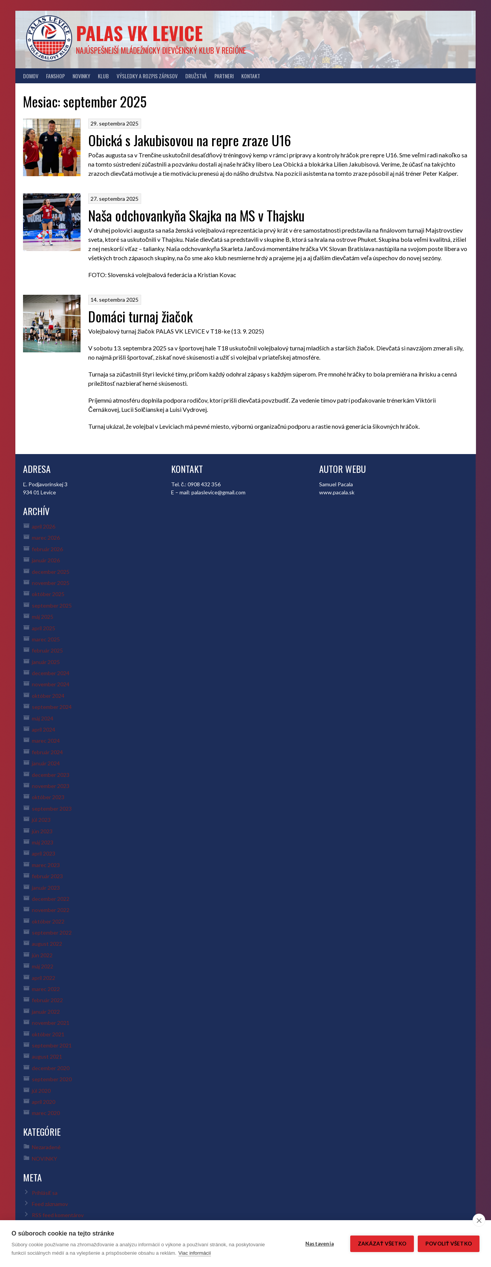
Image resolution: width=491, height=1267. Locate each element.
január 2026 (46, 560)
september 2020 (52, 1079)
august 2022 (47, 943)
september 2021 (52, 1045)
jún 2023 (42, 831)
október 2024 (48, 695)
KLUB (103, 76)
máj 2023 (42, 842)
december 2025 (50, 571)
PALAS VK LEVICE (139, 32)
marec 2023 (46, 865)
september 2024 (52, 707)
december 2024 (50, 673)
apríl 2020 (43, 1102)
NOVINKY (81, 76)
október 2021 (48, 1034)
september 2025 (52, 605)
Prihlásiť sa (45, 1192)
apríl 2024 (43, 729)
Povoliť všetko (448, 1244)
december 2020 (50, 1068)
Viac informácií (194, 1253)
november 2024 (50, 684)
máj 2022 (42, 966)
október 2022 (48, 921)
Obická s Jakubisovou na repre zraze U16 (189, 140)
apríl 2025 (43, 628)
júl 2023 (41, 819)
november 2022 (50, 910)
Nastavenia (319, 1244)
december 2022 (50, 898)
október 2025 (48, 594)
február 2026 (47, 549)
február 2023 (47, 876)
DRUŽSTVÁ (196, 76)
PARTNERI (224, 76)
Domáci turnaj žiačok (140, 316)
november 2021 (50, 1022)
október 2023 (48, 797)
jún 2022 (42, 955)
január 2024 (46, 763)
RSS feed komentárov (58, 1215)
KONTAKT (250, 76)
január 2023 (46, 887)
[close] (479, 1220)
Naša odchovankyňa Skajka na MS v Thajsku (196, 215)
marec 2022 (46, 989)
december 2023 (50, 774)
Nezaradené (46, 1147)
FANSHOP (55, 76)
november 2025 (50, 583)
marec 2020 (46, 1113)
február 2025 (47, 650)
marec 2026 (46, 537)
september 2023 (52, 808)
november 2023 (50, 786)
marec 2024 (46, 740)
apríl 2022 (43, 978)
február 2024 (47, 752)
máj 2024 (42, 718)
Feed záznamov (50, 1204)
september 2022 (52, 932)
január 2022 (46, 1011)
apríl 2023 (43, 853)
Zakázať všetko (382, 1244)
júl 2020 (41, 1090)
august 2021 (47, 1056)
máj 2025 (42, 616)
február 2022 (47, 1000)
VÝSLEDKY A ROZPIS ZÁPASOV (147, 76)
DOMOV (30, 76)
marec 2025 (46, 639)
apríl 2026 (43, 526)
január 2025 (46, 662)
